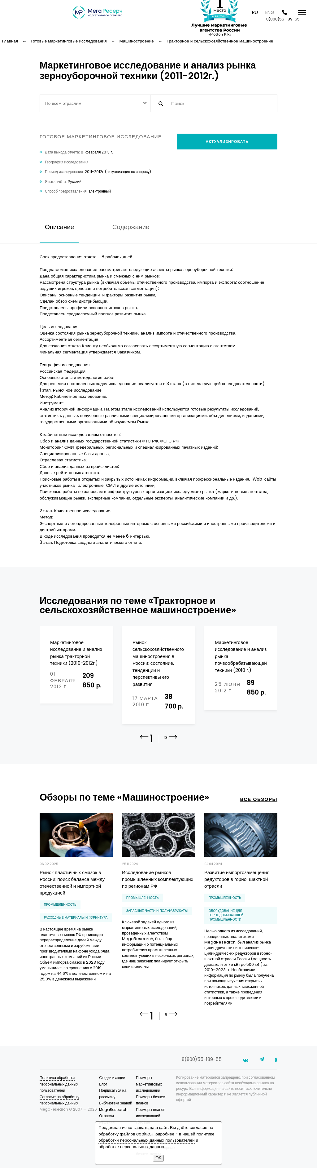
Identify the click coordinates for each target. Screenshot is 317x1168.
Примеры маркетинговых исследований (149, 1084)
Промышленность (60, 904)
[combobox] (95, 103)
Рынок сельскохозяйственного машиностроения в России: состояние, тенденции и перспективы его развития (158, 663)
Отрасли (106, 1115)
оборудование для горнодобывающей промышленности (226, 915)
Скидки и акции (112, 1077)
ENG (269, 12)
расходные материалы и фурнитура (76, 917)
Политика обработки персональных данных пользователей (59, 1084)
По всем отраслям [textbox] (63, 103)
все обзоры (258, 799)
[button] (173, 741)
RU (255, 12)
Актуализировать (227, 141)
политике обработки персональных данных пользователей (156, 1137)
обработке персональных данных (131, 1147)
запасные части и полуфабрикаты (157, 910)
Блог (103, 1084)
